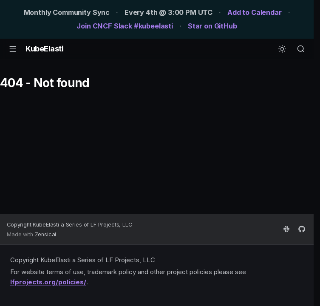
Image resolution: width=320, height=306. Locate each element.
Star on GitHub (212, 26)
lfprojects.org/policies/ (48, 282)
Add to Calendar (254, 12)
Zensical (46, 234)
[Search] (301, 49)
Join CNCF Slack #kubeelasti (124, 26)
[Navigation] (12, 49)
